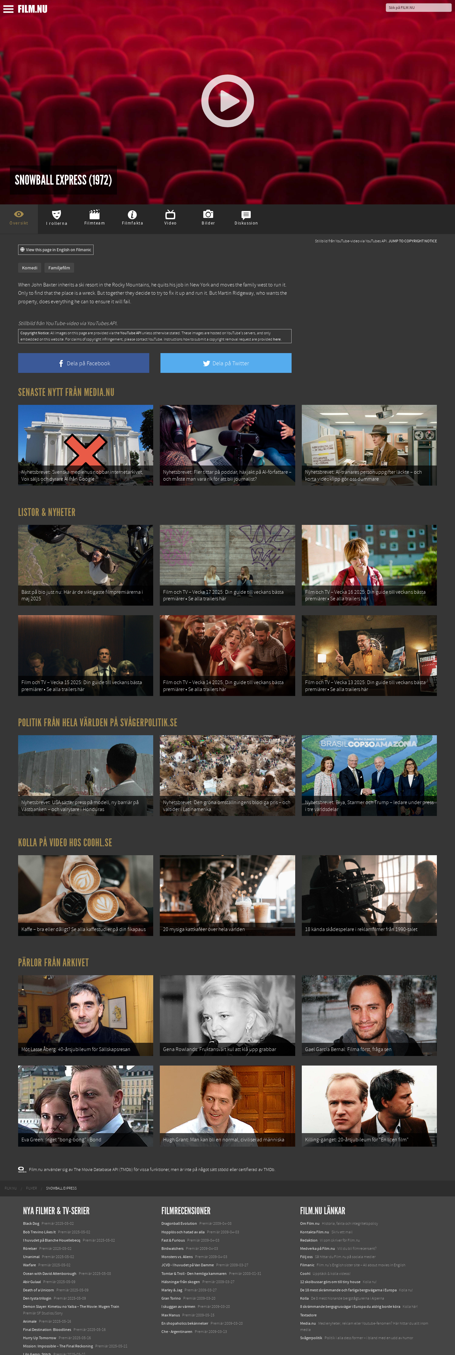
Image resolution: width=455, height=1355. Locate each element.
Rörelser (30, 1228)
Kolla (304, 1278)
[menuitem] (11, 1169)
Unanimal (31, 1237)
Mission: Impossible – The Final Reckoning (58, 1326)
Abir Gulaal (32, 1262)
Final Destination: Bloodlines (47, 1310)
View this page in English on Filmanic (55, 250)
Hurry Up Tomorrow (39, 1318)
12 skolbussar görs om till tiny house (330, 1262)
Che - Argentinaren (176, 1312)
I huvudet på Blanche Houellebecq (51, 1220)
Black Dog (31, 1203)
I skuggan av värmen (178, 1286)
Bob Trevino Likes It (39, 1212)
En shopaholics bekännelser (184, 1303)
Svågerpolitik (311, 1318)
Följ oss (306, 1237)
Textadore (308, 1295)
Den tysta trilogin (37, 1278)
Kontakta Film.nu (314, 1212)
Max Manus (170, 1295)
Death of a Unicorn (38, 1270)
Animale (30, 1301)
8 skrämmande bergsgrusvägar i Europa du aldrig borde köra (350, 1286)
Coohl (305, 1253)
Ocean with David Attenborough (49, 1253)
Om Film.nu (310, 1203)
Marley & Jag (171, 1270)
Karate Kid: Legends (39, 1343)
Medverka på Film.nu (317, 1228)
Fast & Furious (173, 1220)
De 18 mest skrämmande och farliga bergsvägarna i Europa (348, 1270)
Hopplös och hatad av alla (183, 1212)
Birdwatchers (172, 1228)
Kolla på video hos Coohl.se (65, 831)
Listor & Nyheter (47, 509)
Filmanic (307, 1245)
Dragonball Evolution (179, 1203)
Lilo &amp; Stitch (37, 1334)
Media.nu (308, 1303)
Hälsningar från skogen (180, 1262)
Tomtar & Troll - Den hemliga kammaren (194, 1253)
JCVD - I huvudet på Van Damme (187, 1245)
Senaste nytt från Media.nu (66, 392)
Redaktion (309, 1220)
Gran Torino (171, 1278)
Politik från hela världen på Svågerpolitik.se (98, 714)
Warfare (29, 1245)
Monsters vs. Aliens (177, 1237)
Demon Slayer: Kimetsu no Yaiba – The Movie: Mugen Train (71, 1286)
